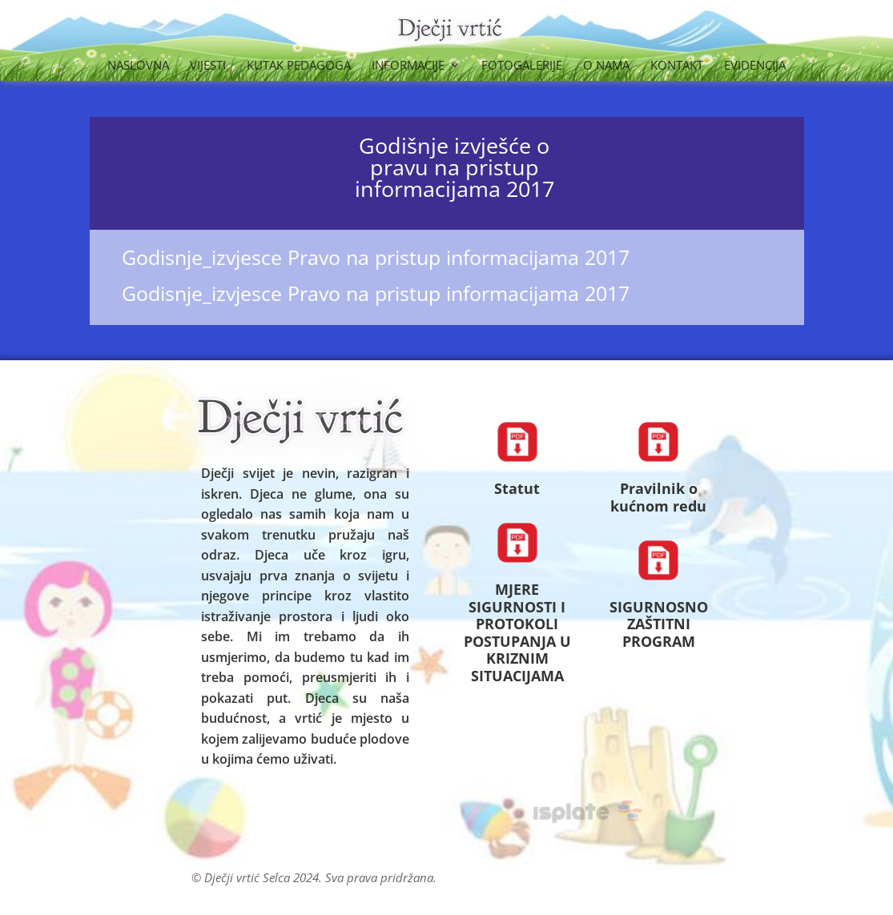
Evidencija (755, 66)
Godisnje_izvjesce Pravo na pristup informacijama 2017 (376, 257)
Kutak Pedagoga (299, 66)
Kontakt (676, 66)
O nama (606, 66)
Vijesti (208, 66)
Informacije (408, 66)
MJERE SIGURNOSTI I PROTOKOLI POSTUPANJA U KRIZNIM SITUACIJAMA (517, 632)
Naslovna (138, 66)
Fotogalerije (521, 66)
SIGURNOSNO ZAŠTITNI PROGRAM (658, 624)
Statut (517, 488)
